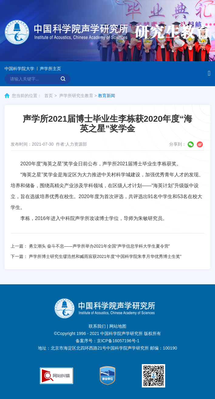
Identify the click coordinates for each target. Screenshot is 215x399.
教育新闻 (106, 95)
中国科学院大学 (19, 68)
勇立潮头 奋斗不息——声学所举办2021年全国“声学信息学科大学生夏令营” (99, 246)
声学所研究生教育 (76, 95)
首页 (48, 95)
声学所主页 (50, 68)
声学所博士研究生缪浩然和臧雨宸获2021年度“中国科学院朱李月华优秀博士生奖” (105, 256)
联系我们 (97, 326)
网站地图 (117, 326)
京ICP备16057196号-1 (118, 340)
